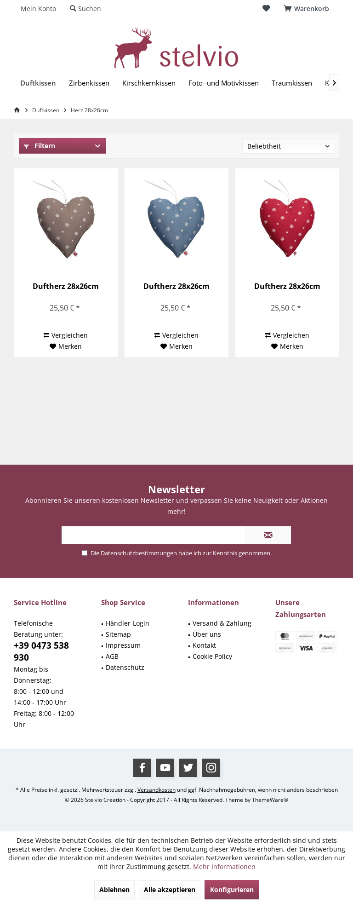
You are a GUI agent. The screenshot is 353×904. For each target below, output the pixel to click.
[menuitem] (308, 8)
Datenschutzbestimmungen (139, 553)
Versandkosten (156, 790)
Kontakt (204, 645)
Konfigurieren (232, 889)
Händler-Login (127, 623)
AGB (112, 656)
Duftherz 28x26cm (66, 286)
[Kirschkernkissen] (149, 83)
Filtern (39, 145)
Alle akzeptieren (169, 889)
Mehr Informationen (224, 866)
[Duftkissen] (38, 83)
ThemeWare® (270, 800)
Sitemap (118, 634)
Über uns (207, 634)
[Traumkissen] (292, 83)
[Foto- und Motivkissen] (223, 83)
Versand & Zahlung (222, 623)
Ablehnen (114, 889)
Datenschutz (125, 667)
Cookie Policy (212, 656)
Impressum (123, 645)
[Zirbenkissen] (89, 83)
